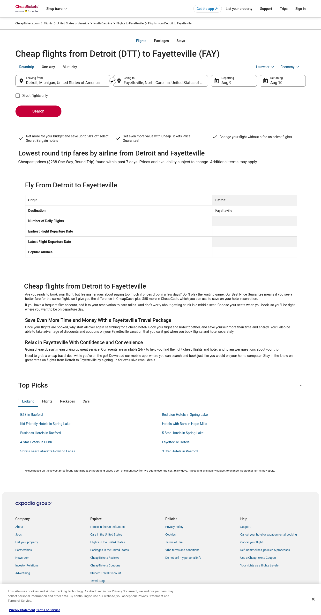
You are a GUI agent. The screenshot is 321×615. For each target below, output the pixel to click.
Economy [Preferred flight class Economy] (290, 67)
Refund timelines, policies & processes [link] (265, 550)
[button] (160, 385)
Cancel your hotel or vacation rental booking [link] (268, 534)
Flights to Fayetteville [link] (129, 23)
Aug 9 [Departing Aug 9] (226, 82)
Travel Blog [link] (97, 581)
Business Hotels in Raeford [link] (40, 433)
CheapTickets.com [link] (27, 23)
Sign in (300, 9)
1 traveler (265, 67)
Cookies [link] (170, 534)
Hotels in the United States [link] (107, 527)
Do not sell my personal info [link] (183, 557)
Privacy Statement (22, 610)
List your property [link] (26, 542)
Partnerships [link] (23, 550)
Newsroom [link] (22, 557)
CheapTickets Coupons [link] (105, 565)
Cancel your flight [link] (251, 542)
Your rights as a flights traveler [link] (260, 565)
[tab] (141, 40)
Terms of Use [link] (174, 542)
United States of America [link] (73, 23)
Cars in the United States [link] (106, 534)
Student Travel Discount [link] (105, 573)
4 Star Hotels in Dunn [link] (36, 442)
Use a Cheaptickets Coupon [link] (258, 557)
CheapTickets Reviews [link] (104, 557)
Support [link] (245, 527)
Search (38, 111)
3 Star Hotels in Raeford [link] (180, 451)
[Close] (313, 599)
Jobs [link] (18, 534)
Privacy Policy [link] (174, 527)
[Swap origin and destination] (112, 81)
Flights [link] (48, 23)
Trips (284, 9)
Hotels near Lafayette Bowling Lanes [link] (47, 451)
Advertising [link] (22, 573)
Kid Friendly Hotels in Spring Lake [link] (45, 424)
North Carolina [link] (102, 23)
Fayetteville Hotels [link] (176, 442)
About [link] (19, 527)
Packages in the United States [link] (109, 550)
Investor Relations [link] (27, 565)
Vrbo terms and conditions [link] (182, 550)
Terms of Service (48, 610)
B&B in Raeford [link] (31, 415)
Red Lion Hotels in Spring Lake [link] (185, 415)
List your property (239, 9)
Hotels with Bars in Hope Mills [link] (184, 424)
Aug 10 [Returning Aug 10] (276, 82)
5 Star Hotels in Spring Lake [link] (183, 433)
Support (266, 9)
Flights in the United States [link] (107, 542)
